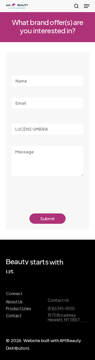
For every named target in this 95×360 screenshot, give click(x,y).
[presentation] (49, 201)
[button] (86, 6)
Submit (47, 218)
